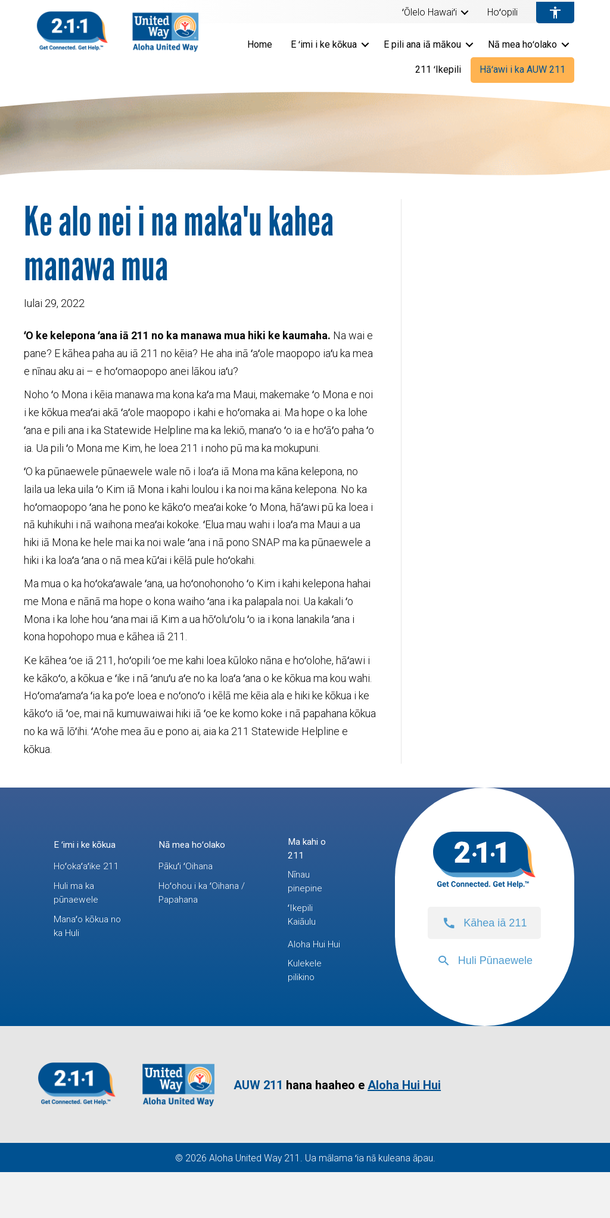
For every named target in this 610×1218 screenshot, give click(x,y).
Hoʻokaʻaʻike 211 (80, 893)
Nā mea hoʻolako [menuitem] (522, 44)
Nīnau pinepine (307, 893)
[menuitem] (435, 12)
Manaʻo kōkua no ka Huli (85, 973)
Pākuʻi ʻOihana (190, 866)
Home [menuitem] (259, 44)
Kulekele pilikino (308, 1014)
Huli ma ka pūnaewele (79, 933)
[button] (464, 12)
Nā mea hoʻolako (198, 844)
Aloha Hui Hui (309, 973)
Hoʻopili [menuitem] (502, 12)
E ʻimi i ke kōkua (75, 853)
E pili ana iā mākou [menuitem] (422, 44)
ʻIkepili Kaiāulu (305, 933)
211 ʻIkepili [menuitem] (438, 69)
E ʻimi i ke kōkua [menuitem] (324, 44)
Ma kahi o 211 (310, 853)
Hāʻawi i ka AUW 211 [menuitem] (522, 69)
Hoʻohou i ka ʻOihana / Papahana (204, 898)
